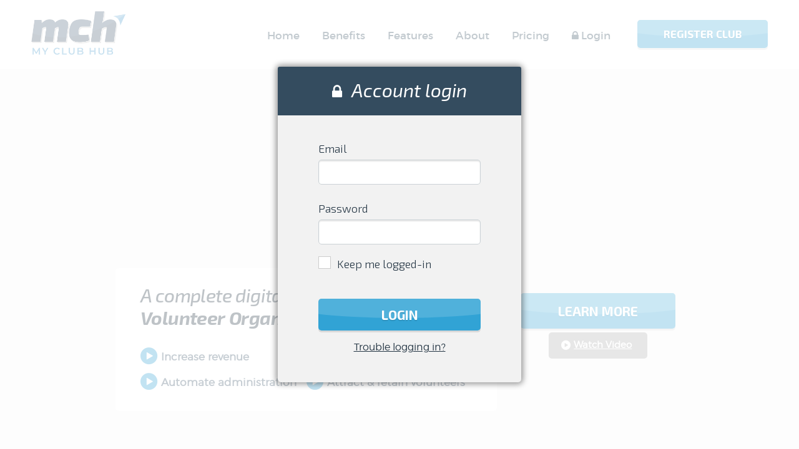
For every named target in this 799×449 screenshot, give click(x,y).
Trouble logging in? (400, 347)
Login (399, 314)
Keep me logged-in (384, 264)
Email (332, 148)
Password (343, 208)
